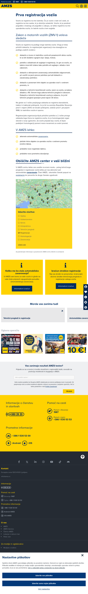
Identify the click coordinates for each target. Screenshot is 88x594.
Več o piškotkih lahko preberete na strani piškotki (46, 568)
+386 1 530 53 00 (10, 508)
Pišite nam (7, 536)
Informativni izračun (22, 288)
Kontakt (4, 468)
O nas (4, 522)
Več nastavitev (44, 589)
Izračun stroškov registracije (66, 271)
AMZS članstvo (8, 529)
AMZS (5, 526)
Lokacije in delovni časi (11, 534)
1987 (13, 496)
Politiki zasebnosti (51, 386)
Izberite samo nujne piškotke (44, 583)
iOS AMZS (7, 515)
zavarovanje (43, 136)
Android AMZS (9, 512)
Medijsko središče (9, 547)
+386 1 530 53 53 (15, 500)
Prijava (69, 391)
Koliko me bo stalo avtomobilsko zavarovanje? (22, 272)
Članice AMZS (8, 531)
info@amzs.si (5, 476)
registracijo (20, 175)
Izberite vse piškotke (44, 575)
